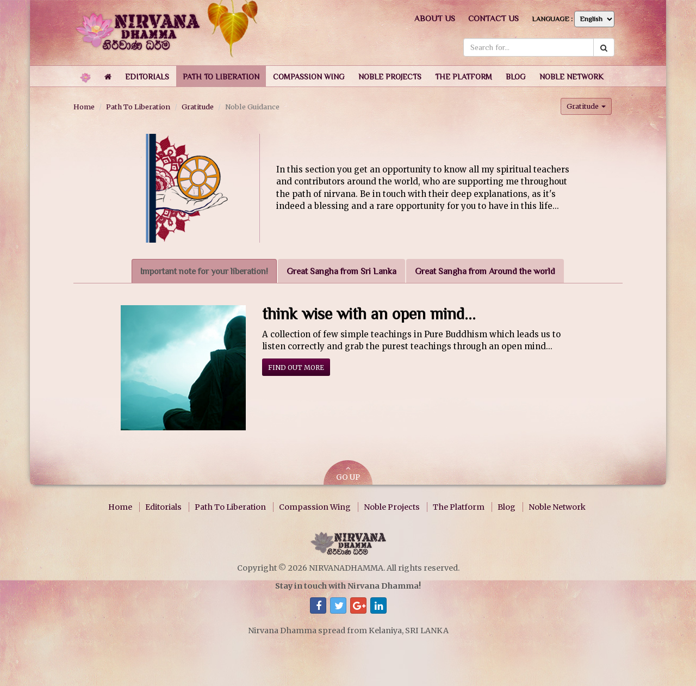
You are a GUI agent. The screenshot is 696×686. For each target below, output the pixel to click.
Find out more (296, 367)
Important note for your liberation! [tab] (204, 271)
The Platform (458, 507)
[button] (147, 76)
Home (84, 106)
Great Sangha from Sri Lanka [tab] (341, 271)
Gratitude (198, 106)
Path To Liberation (138, 106)
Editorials (163, 507)
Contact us (493, 18)
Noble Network (557, 507)
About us (434, 18)
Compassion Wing (315, 507)
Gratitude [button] (586, 106)
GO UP (348, 474)
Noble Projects (392, 507)
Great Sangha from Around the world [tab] (485, 271)
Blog (506, 507)
